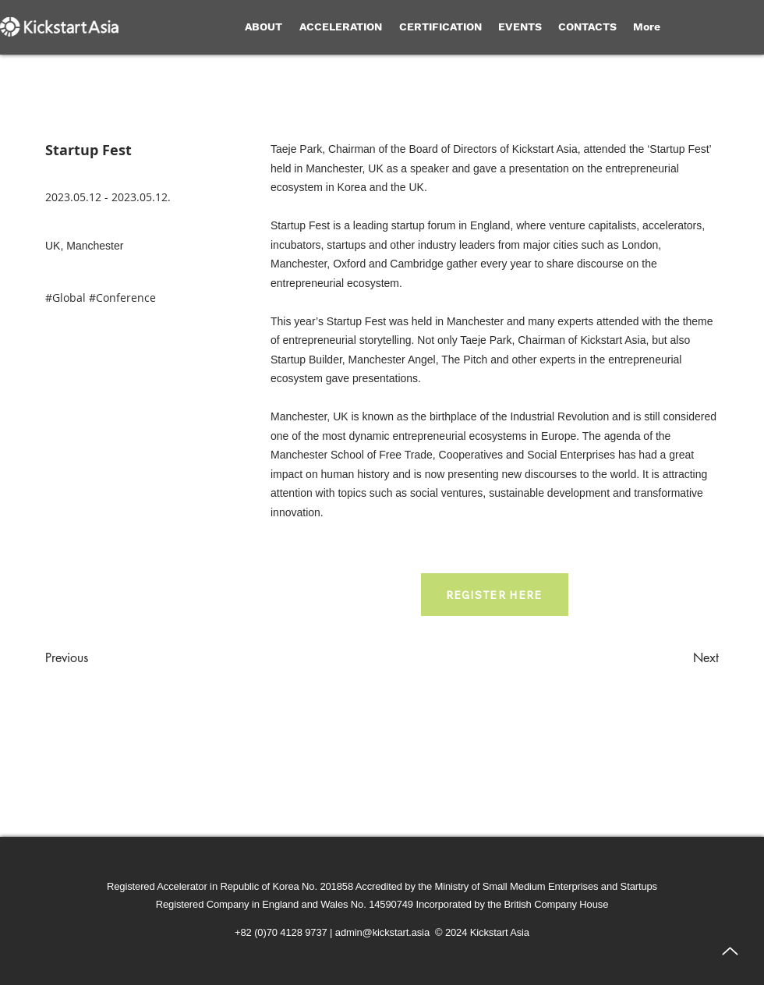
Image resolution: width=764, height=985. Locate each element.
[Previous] (96, 658)
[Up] (730, 951)
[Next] (680, 658)
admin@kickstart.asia (382, 932)
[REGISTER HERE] (494, 594)
